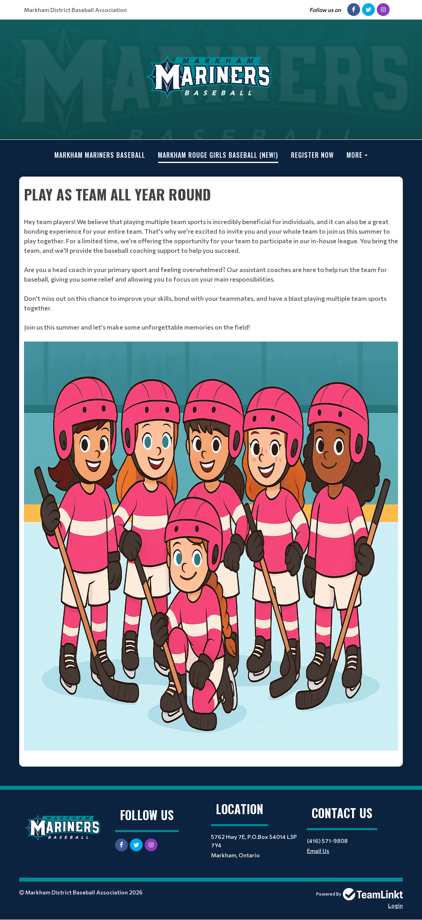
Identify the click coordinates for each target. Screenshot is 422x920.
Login (395, 905)
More (354, 155)
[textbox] (211, 471)
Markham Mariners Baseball (99, 155)
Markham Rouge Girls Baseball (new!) (218, 155)
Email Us (318, 850)
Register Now (312, 155)
